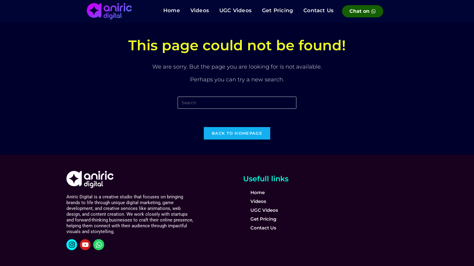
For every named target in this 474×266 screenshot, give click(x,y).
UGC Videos (235, 10)
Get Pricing (277, 10)
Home (171, 10)
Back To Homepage (237, 133)
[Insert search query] (237, 103)
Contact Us (318, 10)
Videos (199, 10)
